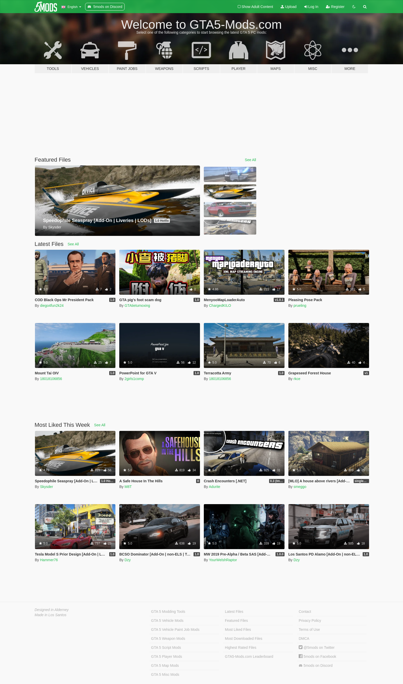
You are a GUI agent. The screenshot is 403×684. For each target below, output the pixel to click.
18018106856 (51, 379)
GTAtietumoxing (137, 305)
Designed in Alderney (52, 610)
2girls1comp (134, 379)
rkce (297, 379)
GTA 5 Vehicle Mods (167, 620)
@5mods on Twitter (316, 647)
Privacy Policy (310, 620)
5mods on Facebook (317, 656)
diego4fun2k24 (52, 305)
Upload (288, 7)
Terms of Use (309, 629)
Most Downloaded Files (243, 638)
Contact (305, 611)
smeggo (300, 487)
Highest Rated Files (240, 647)
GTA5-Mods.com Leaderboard (249, 656)
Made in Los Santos (51, 615)
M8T (128, 487)
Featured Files (236, 620)
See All (250, 160)
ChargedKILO (220, 305)
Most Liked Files (238, 629)
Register (335, 7)
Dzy (127, 560)
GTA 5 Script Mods (166, 647)
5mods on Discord (316, 665)
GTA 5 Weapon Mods (168, 638)
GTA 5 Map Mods (165, 665)
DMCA (304, 638)
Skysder (46, 487)
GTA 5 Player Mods (166, 656)
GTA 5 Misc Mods (165, 674)
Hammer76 (49, 560)
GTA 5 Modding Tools (168, 611)
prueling (300, 305)
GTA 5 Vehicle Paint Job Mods (175, 629)
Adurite (214, 487)
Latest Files (234, 611)
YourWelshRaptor (223, 560)
